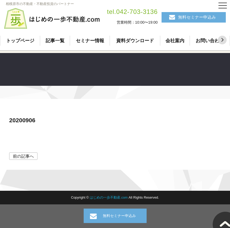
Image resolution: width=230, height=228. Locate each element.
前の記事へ (23, 156)
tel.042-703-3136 (132, 11)
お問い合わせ (210, 40)
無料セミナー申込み (197, 17)
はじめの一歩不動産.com (109, 197)
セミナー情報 (90, 40)
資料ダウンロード (135, 40)
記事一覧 (55, 40)
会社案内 (174, 40)
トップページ (20, 40)
